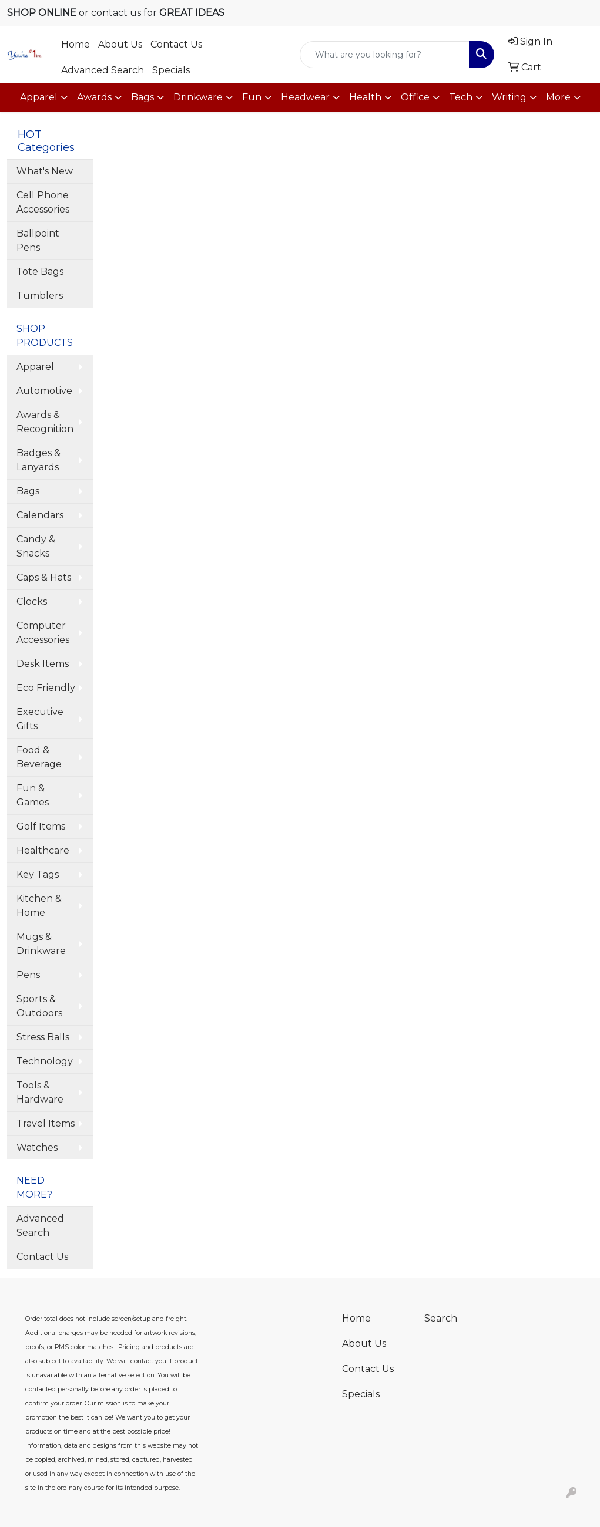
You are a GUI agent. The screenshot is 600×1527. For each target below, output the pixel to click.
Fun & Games (32, 795)
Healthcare (42, 850)
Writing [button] (509, 97)
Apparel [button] (39, 97)
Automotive (44, 390)
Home (75, 44)
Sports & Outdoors (39, 1006)
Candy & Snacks (35, 546)
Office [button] (415, 97)
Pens (28, 974)
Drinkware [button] (198, 97)
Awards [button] (94, 97)
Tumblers (39, 295)
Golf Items (40, 826)
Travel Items (45, 1123)
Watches (37, 1147)
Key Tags (37, 874)
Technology (44, 1061)
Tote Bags (39, 271)
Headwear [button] (305, 97)
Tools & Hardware (39, 1092)
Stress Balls (42, 1037)
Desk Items (42, 663)
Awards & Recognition (44, 421)
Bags (27, 491)
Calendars (39, 515)
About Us (120, 44)
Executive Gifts (39, 719)
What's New (44, 171)
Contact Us (176, 44)
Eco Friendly (45, 687)
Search (440, 1318)
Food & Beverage (39, 757)
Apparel (35, 366)
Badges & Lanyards (38, 460)
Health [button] (365, 97)
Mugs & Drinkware (41, 943)
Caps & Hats (43, 577)
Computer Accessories (42, 632)
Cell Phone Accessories (42, 202)
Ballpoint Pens (37, 240)
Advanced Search (102, 70)
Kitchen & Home (39, 905)
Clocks (31, 601)
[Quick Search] (384, 54)
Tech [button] (460, 97)
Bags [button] (142, 97)
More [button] (558, 97)
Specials (171, 70)
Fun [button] (252, 97)
